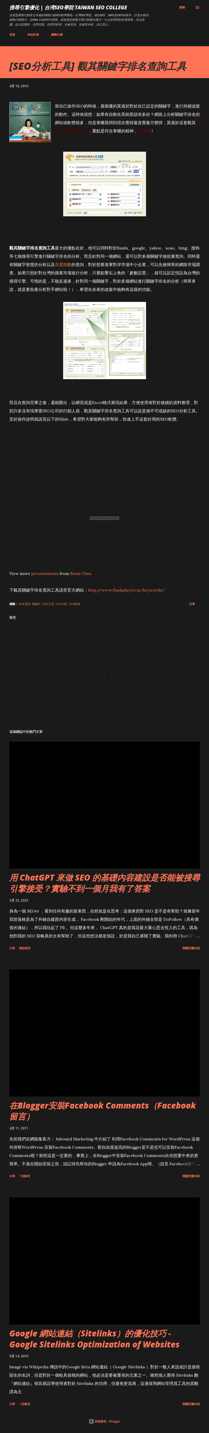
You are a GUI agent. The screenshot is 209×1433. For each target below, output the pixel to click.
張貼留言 (25, 948)
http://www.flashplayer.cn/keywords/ (126, 590)
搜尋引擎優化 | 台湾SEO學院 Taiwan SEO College (68, 7)
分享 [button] (192, 604)
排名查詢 (24, 604)
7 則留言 (24, 1176)
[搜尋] (182, 7)
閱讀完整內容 (191, 948)
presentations (45, 573)
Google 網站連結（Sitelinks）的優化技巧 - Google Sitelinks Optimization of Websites (94, 1339)
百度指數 (63, 264)
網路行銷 (57, 34)
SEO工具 (48, 604)
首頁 (12, 34)
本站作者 (33, 34)
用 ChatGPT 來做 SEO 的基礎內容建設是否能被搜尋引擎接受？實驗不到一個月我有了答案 (104, 883)
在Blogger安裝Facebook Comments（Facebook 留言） (102, 1111)
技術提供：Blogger (104, 1421)
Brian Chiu (80, 573)
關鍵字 (36, 604)
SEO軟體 (74, 604)
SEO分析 (61, 604)
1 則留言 (24, 1404)
